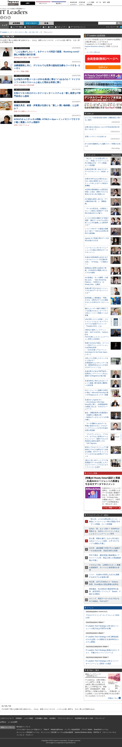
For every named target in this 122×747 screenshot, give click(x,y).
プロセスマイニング (33, 27)
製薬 (22, 71)
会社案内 (52, 718)
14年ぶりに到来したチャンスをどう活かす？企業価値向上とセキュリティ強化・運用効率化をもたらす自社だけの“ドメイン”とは (96, 362)
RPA (52, 27)
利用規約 (19, 718)
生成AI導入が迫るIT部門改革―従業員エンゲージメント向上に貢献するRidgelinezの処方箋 (96, 373)
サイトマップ (99, 718)
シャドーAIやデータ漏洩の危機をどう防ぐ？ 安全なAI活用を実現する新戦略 (96, 231)
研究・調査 (106, 2)
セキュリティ (62, 27)
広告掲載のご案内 (41, 718)
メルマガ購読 (28, 718)
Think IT (46, 729)
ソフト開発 (90, 2)
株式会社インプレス (23, 727)
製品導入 (59, 3)
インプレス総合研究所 (72, 729)
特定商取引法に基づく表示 (84, 718)
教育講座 (89, 4)
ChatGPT (36, 57)
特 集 (46, 23)
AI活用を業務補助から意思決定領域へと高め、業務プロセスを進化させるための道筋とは (96, 192)
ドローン (82, 4)
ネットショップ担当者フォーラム (28, 732)
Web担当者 (73, 2)
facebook (5, 17)
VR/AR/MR (30, 85)
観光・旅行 (28, 57)
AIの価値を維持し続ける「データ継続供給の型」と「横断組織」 (96, 201)
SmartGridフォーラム (101, 729)
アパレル (26, 125)
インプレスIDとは (93, 52)
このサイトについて (7, 718)
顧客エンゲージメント (29, 111)
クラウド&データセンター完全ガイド (29, 729)
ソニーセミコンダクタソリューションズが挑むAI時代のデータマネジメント (96, 250)
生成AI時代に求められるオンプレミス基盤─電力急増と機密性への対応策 (96, 383)
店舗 (15, 111)
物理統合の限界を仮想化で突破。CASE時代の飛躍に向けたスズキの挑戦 (96, 270)
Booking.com (18, 57)
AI (46, 27)
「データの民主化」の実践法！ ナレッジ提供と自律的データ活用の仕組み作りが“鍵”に (96, 211)
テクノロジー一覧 (21, 32)
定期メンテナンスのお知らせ (95, 136)
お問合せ (3, 722)
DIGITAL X (97, 732)
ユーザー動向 (18, 27)
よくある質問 (12, 722)
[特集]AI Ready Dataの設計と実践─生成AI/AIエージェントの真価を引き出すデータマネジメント (102, 481)
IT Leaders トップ (6, 32)
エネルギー (73, 4)
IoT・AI (98, 2)
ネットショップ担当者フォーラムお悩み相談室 (57, 732)
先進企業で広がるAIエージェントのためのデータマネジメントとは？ (96, 290)
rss (9, 17)
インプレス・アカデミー (25, 735)
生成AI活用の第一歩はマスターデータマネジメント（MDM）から (97, 171)
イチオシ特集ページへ (111, 507)
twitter (1, 17)
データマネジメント (78, 27)
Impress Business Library (94, 46)
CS (19, 111)
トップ (4, 25)
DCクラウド (43, 3)
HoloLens (22, 85)
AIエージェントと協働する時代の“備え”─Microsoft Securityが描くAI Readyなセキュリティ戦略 (96, 392)
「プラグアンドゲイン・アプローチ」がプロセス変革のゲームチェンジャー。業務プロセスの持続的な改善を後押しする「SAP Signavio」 (96, 438)
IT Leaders (13, 12)
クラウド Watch (86, 729)
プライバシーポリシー (65, 718)
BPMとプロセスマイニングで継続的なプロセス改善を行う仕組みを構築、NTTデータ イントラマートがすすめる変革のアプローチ (96, 451)
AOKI (16, 125)
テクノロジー (31, 23)
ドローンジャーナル (109, 732)
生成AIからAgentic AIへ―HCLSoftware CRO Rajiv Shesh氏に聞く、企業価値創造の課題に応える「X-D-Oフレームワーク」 (96, 404)
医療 (27, 71)
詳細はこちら (113, 698)
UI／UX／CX (33, 32)
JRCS (16, 85)
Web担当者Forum (57, 729)
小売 (20, 125)
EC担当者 (82, 2)
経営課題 (16, 23)
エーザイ (17, 71)
